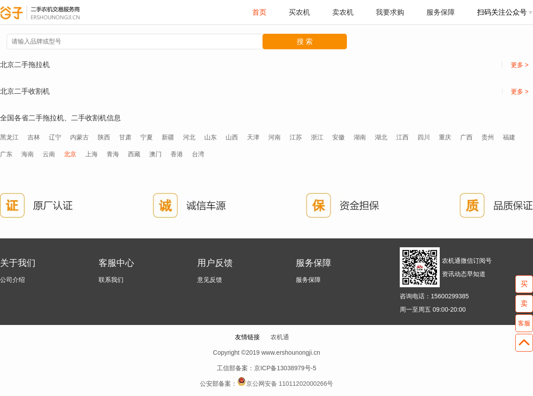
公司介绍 (12, 279)
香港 (177, 154)
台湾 (198, 154)
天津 (253, 137)
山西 (232, 137)
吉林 (34, 137)
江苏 (296, 137)
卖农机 (343, 12)
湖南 (360, 137)
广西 (466, 137)
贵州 (487, 137)
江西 (402, 137)
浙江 (317, 137)
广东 (6, 154)
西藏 (134, 154)
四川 (424, 137)
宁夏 (146, 137)
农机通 (279, 337)
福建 (509, 137)
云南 (49, 154)
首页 (259, 12)
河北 (189, 137)
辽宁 (55, 137)
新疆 (168, 137)
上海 (91, 154)
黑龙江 (9, 137)
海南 (27, 154)
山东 (210, 137)
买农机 (299, 12)
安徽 (338, 137)
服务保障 (440, 12)
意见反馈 (209, 279)
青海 (113, 154)
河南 (274, 137)
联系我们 (111, 279)
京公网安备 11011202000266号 (290, 383)
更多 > (515, 64)
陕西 (104, 137)
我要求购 (390, 12)
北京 (70, 154)
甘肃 (125, 137)
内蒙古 (79, 137)
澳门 (155, 154)
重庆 (445, 137)
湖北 (381, 137)
